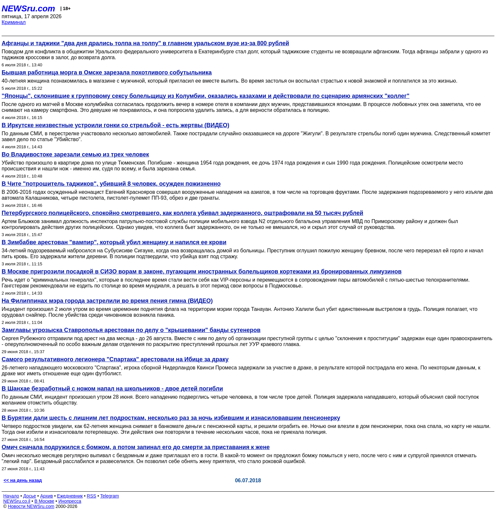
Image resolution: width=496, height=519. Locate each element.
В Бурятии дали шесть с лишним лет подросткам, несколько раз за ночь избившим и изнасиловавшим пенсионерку (171, 418)
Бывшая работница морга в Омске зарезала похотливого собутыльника (107, 72)
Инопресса (70, 501)
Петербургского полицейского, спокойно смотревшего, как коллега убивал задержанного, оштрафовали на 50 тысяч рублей (182, 213)
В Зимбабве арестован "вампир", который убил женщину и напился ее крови (114, 242)
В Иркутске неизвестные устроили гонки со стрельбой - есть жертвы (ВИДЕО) (115, 125)
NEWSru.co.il (16, 501)
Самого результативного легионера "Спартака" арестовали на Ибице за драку (115, 359)
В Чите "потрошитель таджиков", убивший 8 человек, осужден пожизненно (111, 183)
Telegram (109, 496)
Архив (46, 496)
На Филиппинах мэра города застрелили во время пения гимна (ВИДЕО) (107, 301)
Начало (11, 496)
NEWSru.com (28, 8)
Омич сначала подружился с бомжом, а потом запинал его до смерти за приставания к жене (136, 447)
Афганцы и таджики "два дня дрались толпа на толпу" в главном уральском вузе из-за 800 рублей (145, 43)
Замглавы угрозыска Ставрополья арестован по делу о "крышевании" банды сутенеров (131, 330)
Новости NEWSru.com (31, 506)
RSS (91, 496)
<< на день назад (23, 480)
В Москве (44, 501)
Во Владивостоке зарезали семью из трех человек (75, 154)
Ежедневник (70, 496)
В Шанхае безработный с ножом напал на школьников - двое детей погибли (112, 388)
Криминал (14, 22)
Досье (29, 496)
